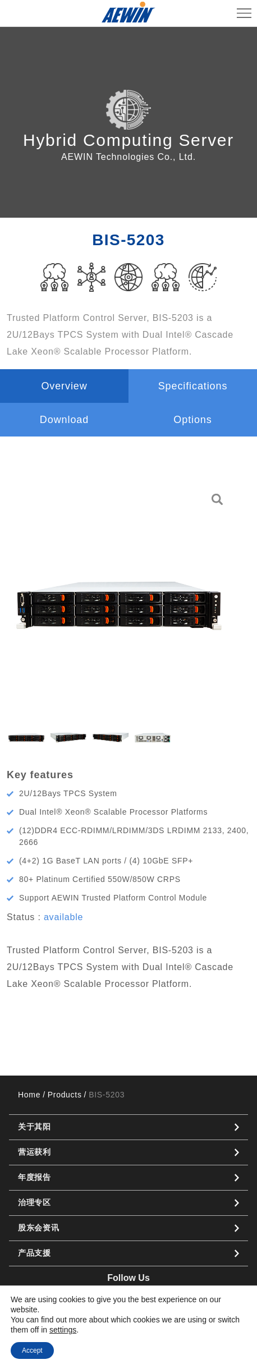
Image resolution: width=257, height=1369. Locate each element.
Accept (32, 1350)
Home (29, 1094)
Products (65, 1094)
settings (62, 1329)
